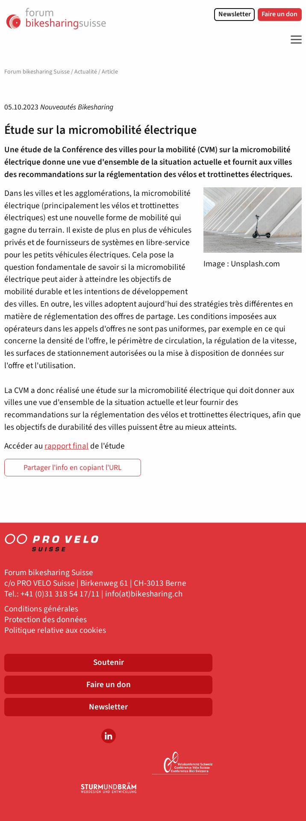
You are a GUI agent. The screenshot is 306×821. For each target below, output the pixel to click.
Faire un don (279, 14)
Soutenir (108, 662)
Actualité (85, 72)
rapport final (66, 446)
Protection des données (45, 619)
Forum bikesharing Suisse (37, 72)
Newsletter (234, 14)
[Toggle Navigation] (294, 40)
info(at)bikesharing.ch (143, 594)
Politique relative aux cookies (55, 630)
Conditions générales (41, 609)
